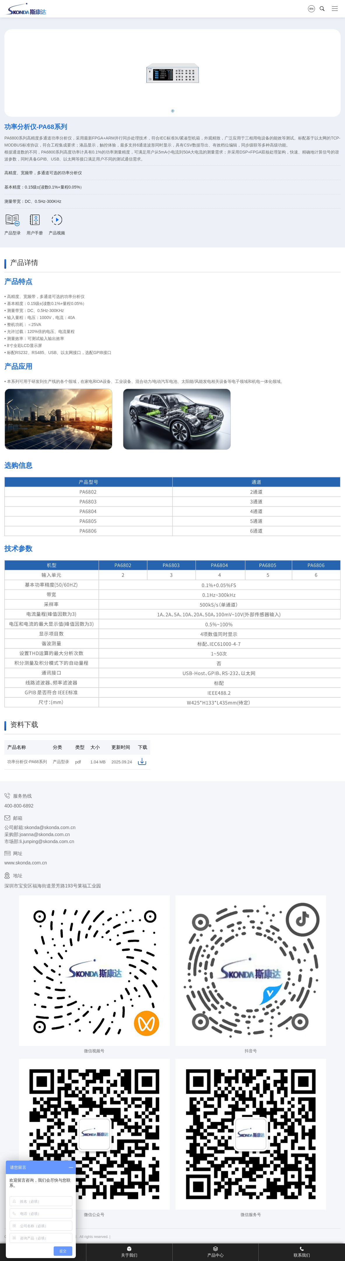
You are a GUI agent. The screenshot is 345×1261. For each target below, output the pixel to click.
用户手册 (35, 224)
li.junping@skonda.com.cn (47, 841)
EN (311, 8)
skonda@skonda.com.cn (49, 827)
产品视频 (57, 224)
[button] (172, 110)
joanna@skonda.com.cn (45, 834)
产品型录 (12, 224)
